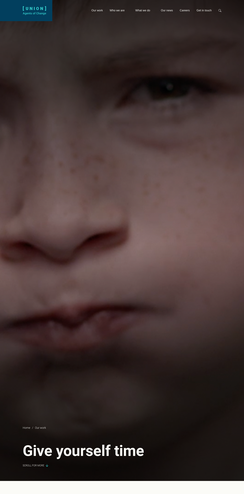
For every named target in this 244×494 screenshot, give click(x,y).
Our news (167, 10)
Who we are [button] (117, 10)
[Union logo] (34, 10)
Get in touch (204, 10)
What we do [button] (142, 10)
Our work (97, 10)
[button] (219, 12)
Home (26, 427)
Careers (185, 10)
